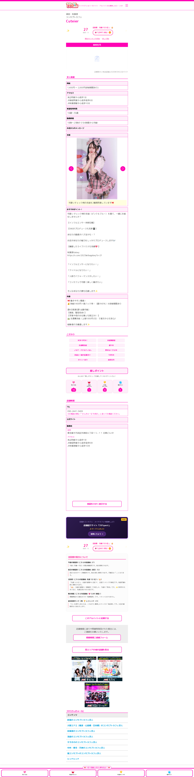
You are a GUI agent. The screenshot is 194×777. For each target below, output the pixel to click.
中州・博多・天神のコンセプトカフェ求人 (86, 747)
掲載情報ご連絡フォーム (97, 637)
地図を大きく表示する (97, 504)
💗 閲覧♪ (103, 32)
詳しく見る (105, 39)
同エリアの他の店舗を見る (97, 649)
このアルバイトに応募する (97, 618)
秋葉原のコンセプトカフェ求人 (81, 731)
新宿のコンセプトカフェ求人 (80, 720)
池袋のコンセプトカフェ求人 (80, 736)
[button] (71, 168)
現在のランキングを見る (92, 39)
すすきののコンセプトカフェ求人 (82, 742)
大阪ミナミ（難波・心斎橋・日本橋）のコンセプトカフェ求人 (95, 725)
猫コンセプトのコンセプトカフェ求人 (84, 753)
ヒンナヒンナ (73, 759)
